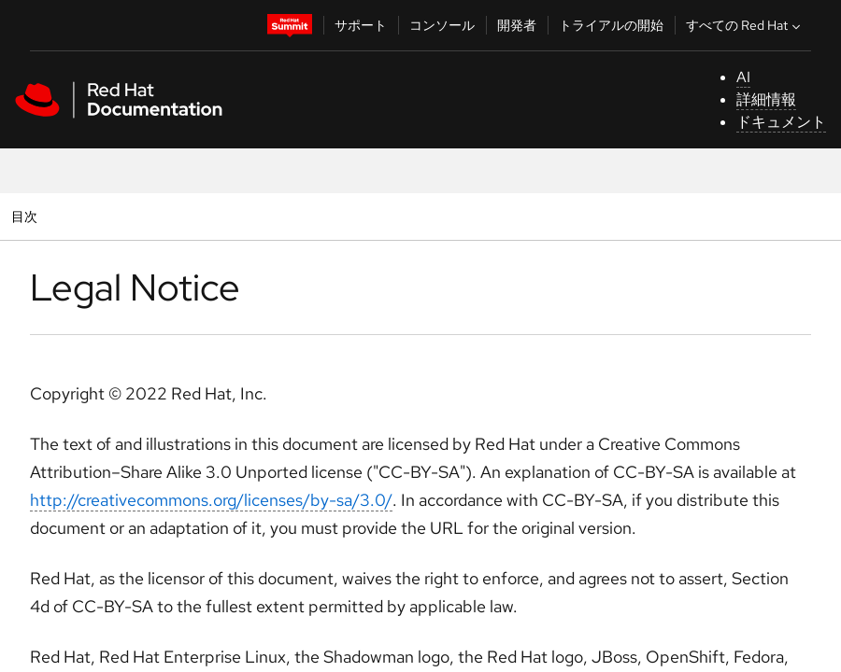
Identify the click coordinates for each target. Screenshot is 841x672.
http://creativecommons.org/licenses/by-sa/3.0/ (211, 500)
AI (743, 77)
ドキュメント (781, 122)
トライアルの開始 (611, 25)
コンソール (442, 25)
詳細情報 (766, 99)
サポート (361, 25)
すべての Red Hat (745, 25)
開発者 (516, 25)
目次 (26, 216)
